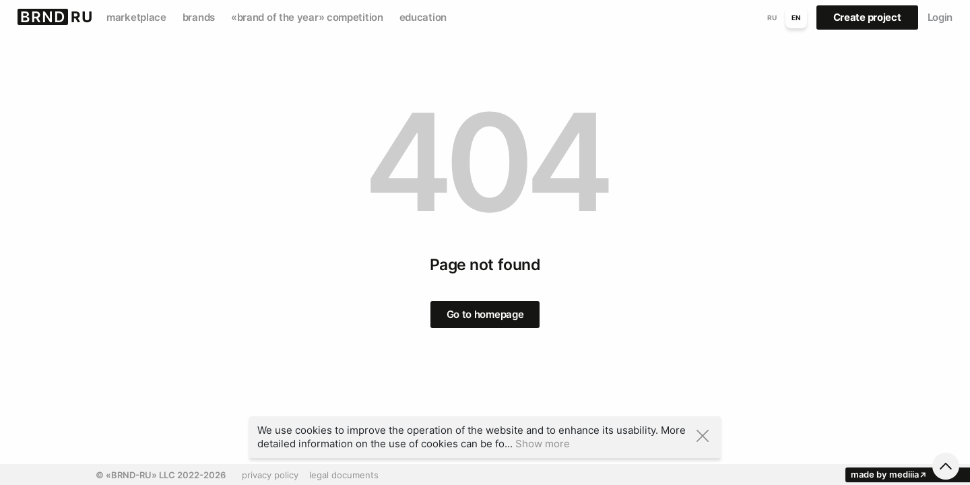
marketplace (136, 17)
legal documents (344, 475)
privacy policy (270, 475)
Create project (867, 17)
